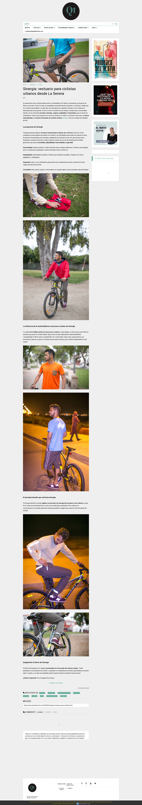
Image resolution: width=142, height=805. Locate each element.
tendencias (32, 84)
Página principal (62, 783)
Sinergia (65, 118)
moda (40, 84)
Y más (88, 803)
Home (27, 27)
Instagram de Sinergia (56, 683)
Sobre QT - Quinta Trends (70, 784)
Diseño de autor (49, 27)
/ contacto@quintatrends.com (34, 31)
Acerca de (37, 27)
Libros (94, 27)
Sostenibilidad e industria (66, 27)
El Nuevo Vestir (83, 27)
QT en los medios (61, 789)
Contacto (70, 788)
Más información (83, 803)
